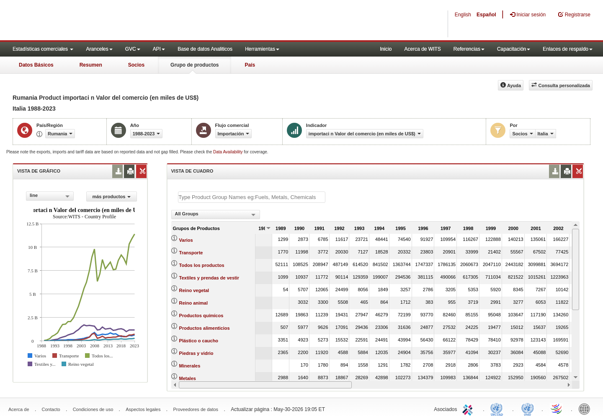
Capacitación (513, 49)
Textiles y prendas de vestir (209, 277)
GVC (132, 49)
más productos (111, 196)
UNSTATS (527, 408)
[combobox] (50, 196)
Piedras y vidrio (196, 353)
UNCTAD (498, 408)
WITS (84, 21)
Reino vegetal (194, 290)
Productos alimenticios (204, 328)
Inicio (386, 49)
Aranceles (99, 49)
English (463, 15)
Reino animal (193, 302)
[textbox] (251, 197)
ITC (469, 408)
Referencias (469, 49)
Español (486, 15)
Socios (136, 65)
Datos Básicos (36, 65)
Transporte (191, 252)
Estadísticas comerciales (43, 49)
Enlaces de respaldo (568, 49)
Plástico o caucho (199, 340)
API (159, 49)
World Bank (586, 408)
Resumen (91, 65)
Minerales (190, 365)
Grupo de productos (194, 65)
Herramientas (262, 49)
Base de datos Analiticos (205, 49)
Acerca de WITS (422, 49)
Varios (186, 240)
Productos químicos (201, 315)
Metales (187, 378)
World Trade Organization (557, 408)
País (250, 65)
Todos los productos (201, 265)
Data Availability (228, 152)
